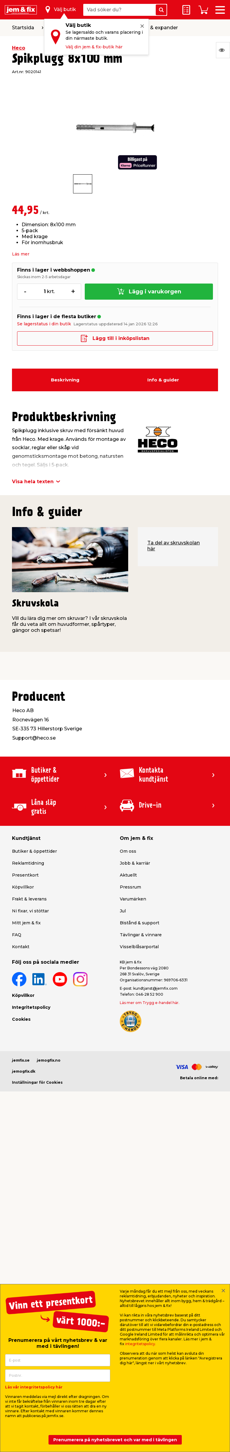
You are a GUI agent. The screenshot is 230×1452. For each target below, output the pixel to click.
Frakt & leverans (29, 899)
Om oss (128, 851)
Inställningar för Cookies (37, 1082)
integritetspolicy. (140, 1344)
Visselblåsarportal (139, 946)
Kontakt (20, 946)
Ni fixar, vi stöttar (30, 911)
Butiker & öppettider (34, 851)
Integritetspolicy (31, 1007)
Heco (18, 48)
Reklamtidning (28, 863)
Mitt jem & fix (26, 923)
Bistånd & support (139, 923)
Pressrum (130, 887)
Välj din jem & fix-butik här (94, 47)
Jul (123, 911)
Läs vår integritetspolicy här (34, 1387)
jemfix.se (21, 1060)
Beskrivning (65, 380)
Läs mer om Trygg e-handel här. (149, 1002)
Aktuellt (128, 875)
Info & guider (163, 380)
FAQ (16, 934)
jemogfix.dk (23, 1071)
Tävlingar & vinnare (141, 934)
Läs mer (20, 254)
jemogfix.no (48, 1060)
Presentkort (25, 875)
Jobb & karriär (135, 863)
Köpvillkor (23, 887)
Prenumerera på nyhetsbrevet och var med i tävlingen (115, 1439)
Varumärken (133, 899)
